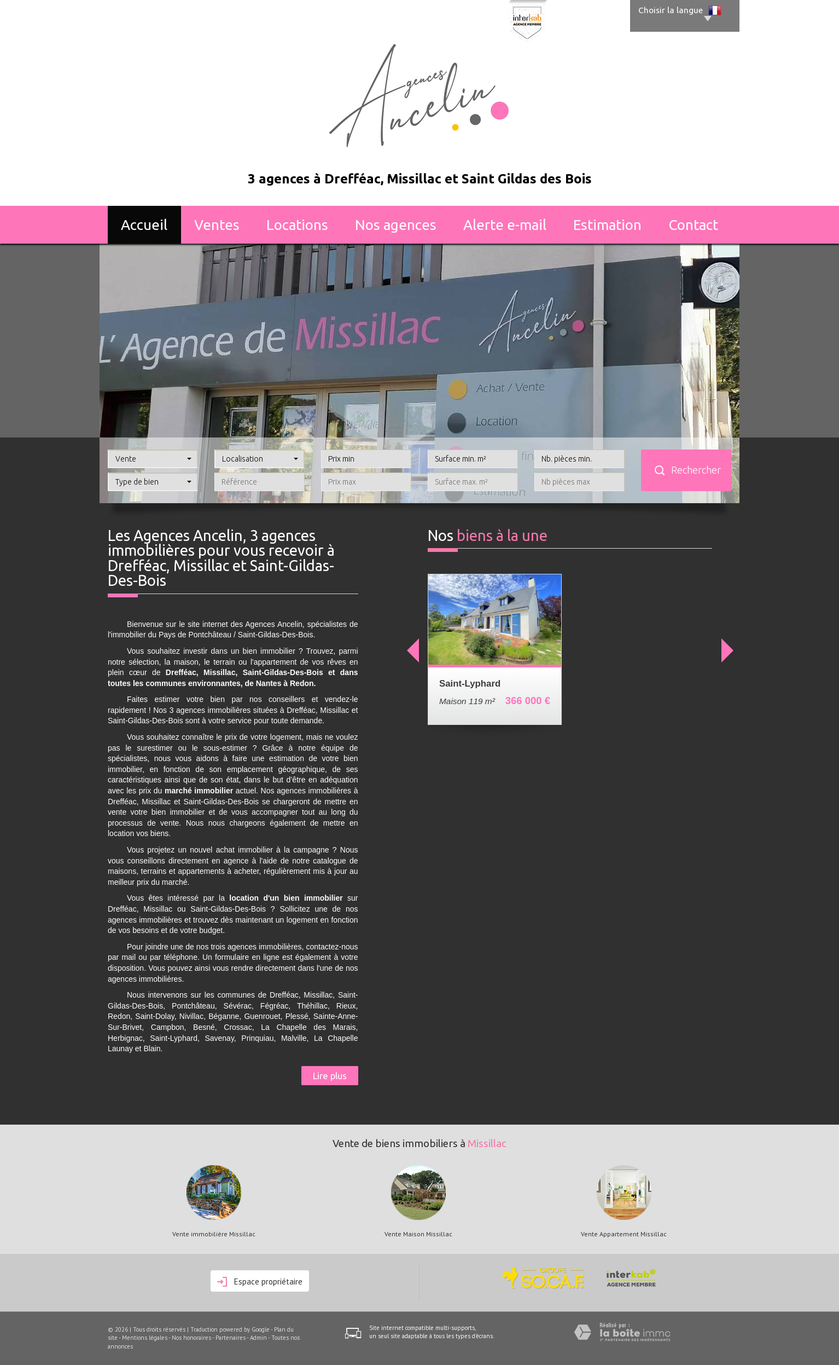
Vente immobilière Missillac (213, 1234)
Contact (693, 225)
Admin (258, 1337)
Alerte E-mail (504, 225)
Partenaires (230, 1337)
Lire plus (330, 1075)
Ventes (217, 225)
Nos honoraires (191, 1337)
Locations (297, 225)
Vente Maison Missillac (418, 1234)
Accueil (144, 225)
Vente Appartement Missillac (624, 1234)
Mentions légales (144, 1337)
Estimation (607, 225)
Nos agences (395, 225)
